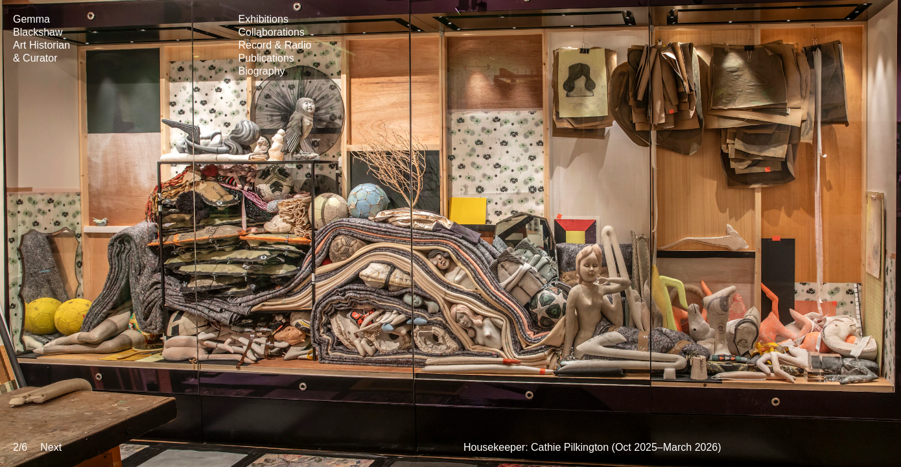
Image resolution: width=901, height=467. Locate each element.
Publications (266, 58)
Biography (262, 71)
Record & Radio (275, 45)
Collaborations (272, 32)
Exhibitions (263, 19)
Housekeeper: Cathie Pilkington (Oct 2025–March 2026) (592, 447)
